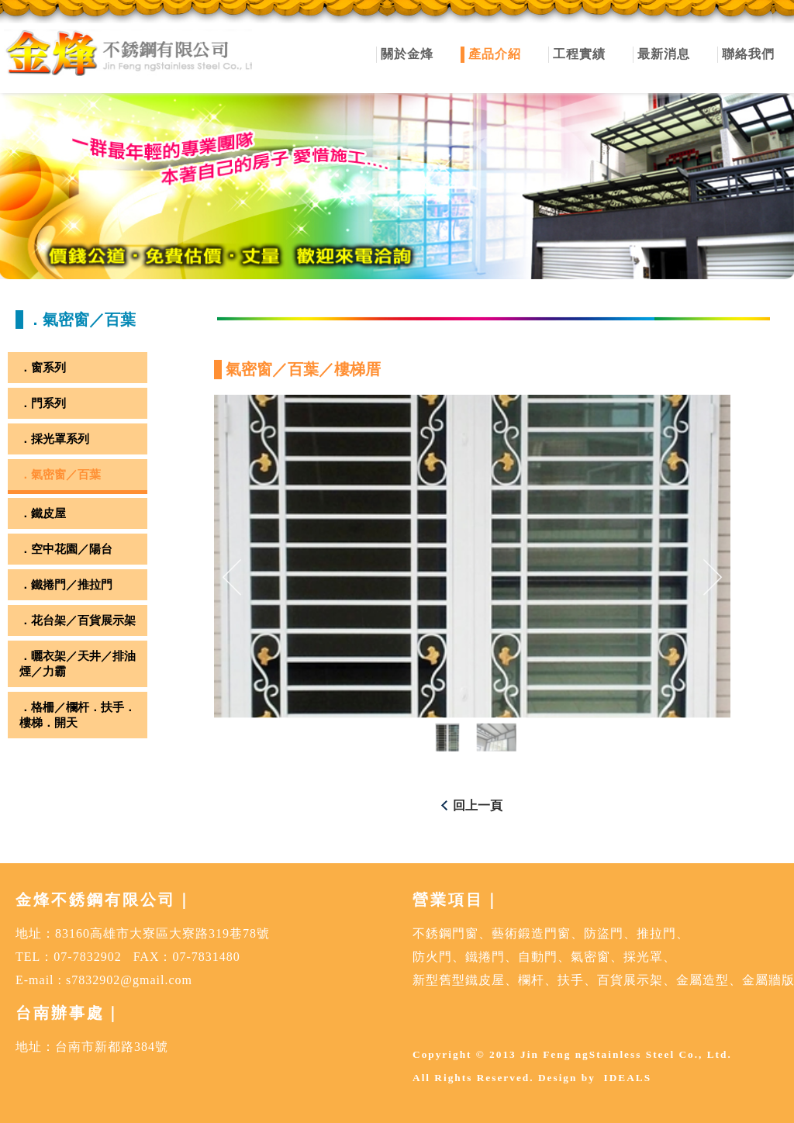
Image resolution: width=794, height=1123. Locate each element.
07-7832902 (87, 956)
